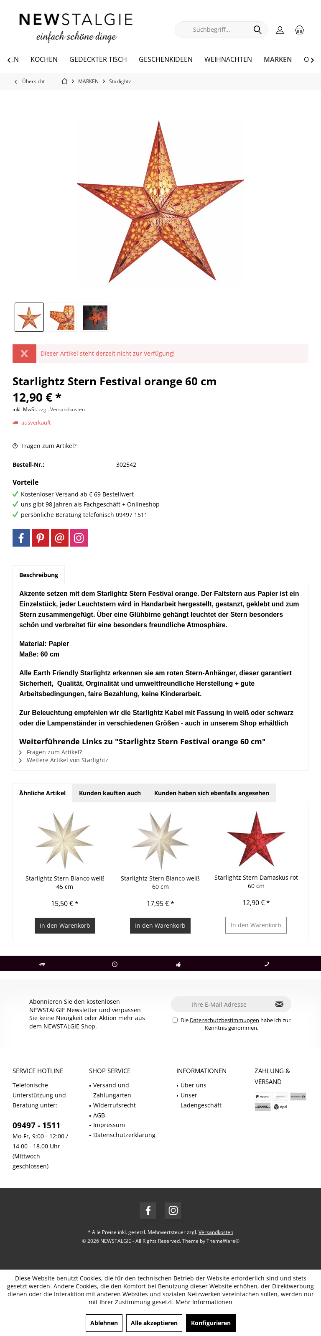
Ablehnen (104, 1323)
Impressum (109, 1125)
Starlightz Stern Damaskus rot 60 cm (256, 881)
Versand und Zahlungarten (112, 1090)
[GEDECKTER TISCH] (98, 59)
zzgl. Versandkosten (61, 409)
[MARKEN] (278, 59)
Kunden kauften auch (110, 793)
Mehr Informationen (204, 1302)
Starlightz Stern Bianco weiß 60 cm (160, 882)
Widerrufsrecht (114, 1105)
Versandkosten (216, 1232)
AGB (99, 1115)
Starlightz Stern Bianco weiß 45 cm (64, 882)
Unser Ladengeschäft (201, 1100)
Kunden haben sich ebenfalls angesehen (211, 793)
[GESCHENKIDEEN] (166, 59)
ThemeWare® (222, 1240)
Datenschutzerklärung (124, 1135)
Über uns (193, 1085)
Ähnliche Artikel (42, 793)
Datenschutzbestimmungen (224, 1020)
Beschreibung (38, 575)
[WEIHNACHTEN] (228, 59)
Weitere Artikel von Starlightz (63, 760)
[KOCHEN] (44, 59)
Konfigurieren (211, 1323)
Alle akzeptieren (154, 1323)
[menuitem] (299, 29)
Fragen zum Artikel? (44, 446)
